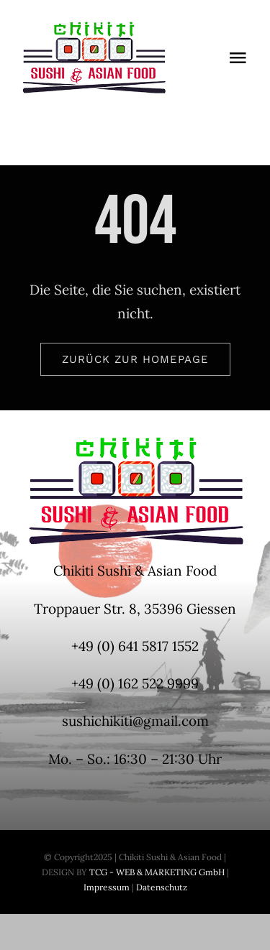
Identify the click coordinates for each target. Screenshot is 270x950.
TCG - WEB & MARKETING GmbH (156, 872)
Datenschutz (161, 887)
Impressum (107, 887)
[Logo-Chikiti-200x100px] (94, 28)
